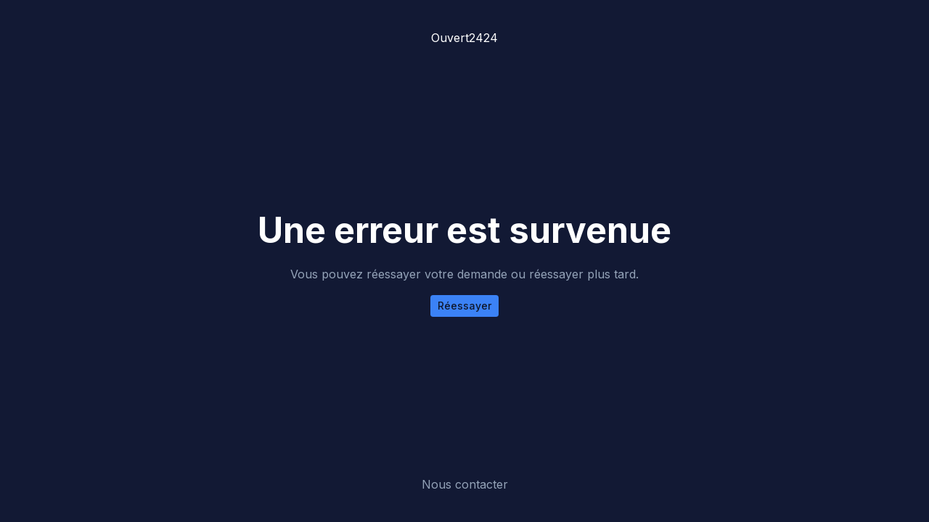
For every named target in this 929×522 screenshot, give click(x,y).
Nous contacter (465, 484)
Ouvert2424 (464, 37)
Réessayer (464, 305)
